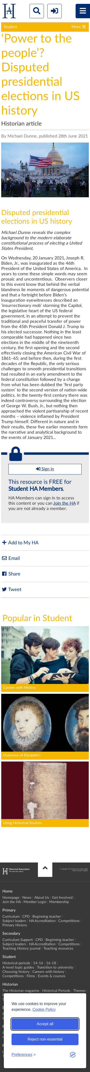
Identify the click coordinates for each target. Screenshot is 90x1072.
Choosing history (16, 972)
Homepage (10, 897)
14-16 (38, 963)
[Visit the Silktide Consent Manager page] (72, 1054)
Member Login (35, 902)
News (26, 897)
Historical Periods (56, 991)
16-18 (51, 963)
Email (10, 558)
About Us (41, 897)
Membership (59, 902)
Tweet (11, 589)
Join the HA (64, 503)
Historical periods (16, 963)
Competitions (69, 921)
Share (10, 573)
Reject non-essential (45, 1039)
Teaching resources (58, 948)
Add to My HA (20, 542)
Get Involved (62, 897)
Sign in (45, 469)
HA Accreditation (42, 921)
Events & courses (52, 976)
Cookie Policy (44, 1009)
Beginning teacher (46, 916)
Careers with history (48, 972)
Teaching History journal (21, 948)
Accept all (45, 1024)
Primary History (14, 925)
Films (31, 976)
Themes (79, 991)
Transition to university (55, 967)
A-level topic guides (18, 967)
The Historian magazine (20, 991)
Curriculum (10, 916)
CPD (26, 916)
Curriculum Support (17, 940)
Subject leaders (14, 921)
